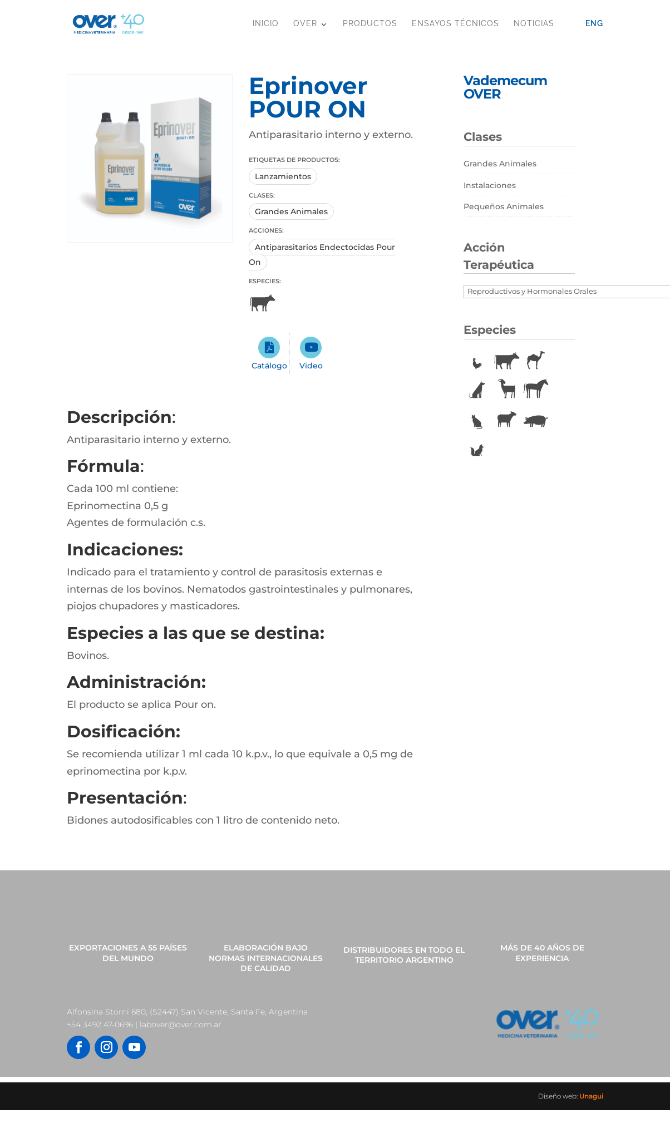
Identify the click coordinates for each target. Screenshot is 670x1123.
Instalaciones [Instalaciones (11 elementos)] (490, 185)
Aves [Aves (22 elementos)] (477, 361)
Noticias (534, 23)
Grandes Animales (291, 211)
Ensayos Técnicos (455, 23)
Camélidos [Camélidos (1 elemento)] (536, 361)
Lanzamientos (283, 176)
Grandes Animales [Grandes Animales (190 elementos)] (500, 164)
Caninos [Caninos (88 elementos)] (477, 390)
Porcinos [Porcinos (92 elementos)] (536, 419)
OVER (305, 23)
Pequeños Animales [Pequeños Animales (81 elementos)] (504, 206)
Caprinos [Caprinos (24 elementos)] (506, 390)
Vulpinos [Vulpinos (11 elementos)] (477, 448)
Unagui (591, 1096)
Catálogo (269, 366)
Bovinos (262, 303)
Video (311, 366)
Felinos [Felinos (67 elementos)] (477, 419)
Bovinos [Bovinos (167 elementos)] (506, 361)
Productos (370, 23)
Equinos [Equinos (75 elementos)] (536, 390)
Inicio (266, 23)
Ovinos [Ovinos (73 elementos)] (506, 419)
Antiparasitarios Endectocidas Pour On (322, 254)
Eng (594, 23)
